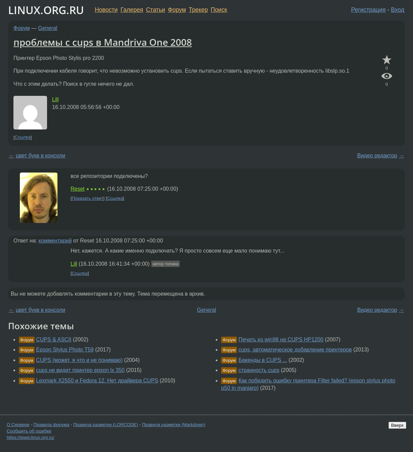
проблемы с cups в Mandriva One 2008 (102, 42)
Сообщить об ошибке (29, 431)
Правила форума (52, 424)
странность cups (259, 370)
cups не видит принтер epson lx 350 (80, 370)
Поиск (219, 9)
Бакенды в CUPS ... (263, 360)
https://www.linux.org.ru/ (30, 437)
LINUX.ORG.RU (46, 10)
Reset (78, 189)
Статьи (155, 9)
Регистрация (368, 9)
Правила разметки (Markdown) (173, 424)
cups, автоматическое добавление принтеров (295, 349)
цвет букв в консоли (40, 155)
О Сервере (18, 424)
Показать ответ (88, 198)
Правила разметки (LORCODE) (105, 424)
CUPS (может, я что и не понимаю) (79, 360)
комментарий (55, 240)
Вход (397, 9)
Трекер (198, 9)
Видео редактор (377, 155)
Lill (55, 99)
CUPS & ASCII (53, 339)
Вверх (397, 425)
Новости (106, 9)
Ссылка (23, 137)
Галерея (132, 9)
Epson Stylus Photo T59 (64, 349)
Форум (177, 9)
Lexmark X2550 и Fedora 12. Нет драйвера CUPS (97, 380)
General (47, 28)
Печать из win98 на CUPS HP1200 (281, 339)
